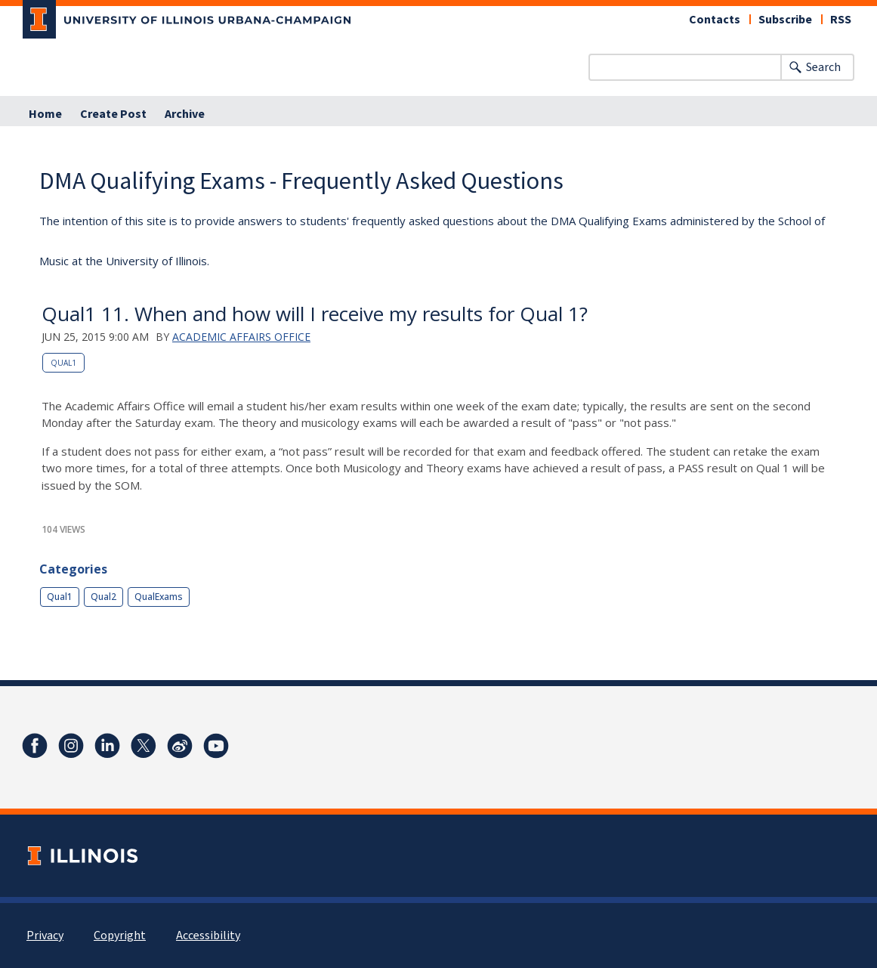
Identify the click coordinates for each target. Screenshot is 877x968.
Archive (185, 114)
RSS (840, 19)
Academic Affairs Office (241, 336)
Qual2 (103, 596)
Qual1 (63, 362)
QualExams (158, 596)
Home (45, 114)
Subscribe (785, 19)
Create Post (113, 114)
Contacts (714, 19)
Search (823, 67)
